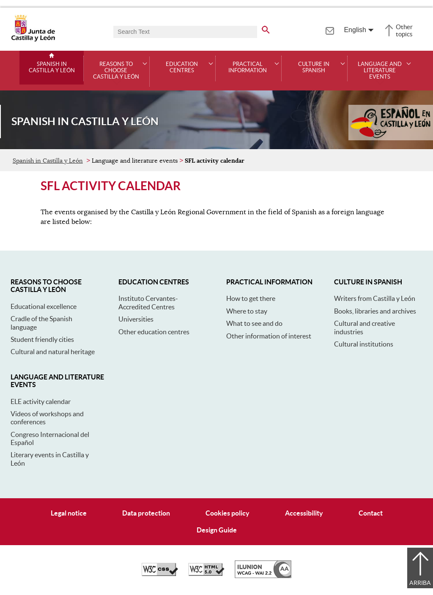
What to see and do (254, 323)
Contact (371, 513)
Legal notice (69, 513)
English (355, 29)
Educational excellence (44, 306)
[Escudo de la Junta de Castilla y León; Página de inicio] (33, 39)
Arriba (420, 582)
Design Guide (217, 530)
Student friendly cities (42, 339)
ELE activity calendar (41, 401)
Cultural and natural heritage (53, 351)
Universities (135, 319)
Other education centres (153, 332)
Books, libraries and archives (375, 311)
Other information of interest (268, 336)
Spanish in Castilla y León (52, 67)
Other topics (404, 30)
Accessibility (304, 513)
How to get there (250, 298)
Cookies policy (227, 513)
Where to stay (246, 311)
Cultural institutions (363, 344)
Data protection (146, 513)
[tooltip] (329, 29)
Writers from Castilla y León (374, 298)
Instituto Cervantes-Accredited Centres (148, 302)
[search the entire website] (265, 28)
